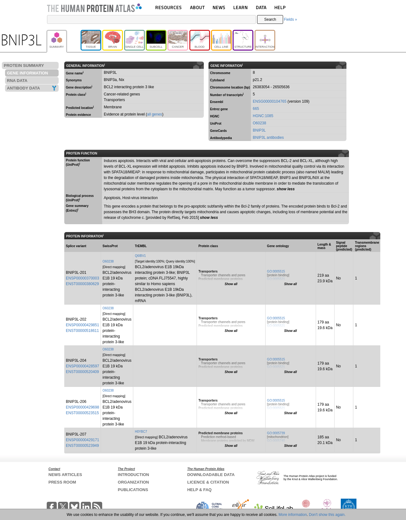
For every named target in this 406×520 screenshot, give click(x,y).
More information (293, 514)
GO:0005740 (276, 440)
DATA (261, 7)
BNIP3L (259, 130)
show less (286, 189)
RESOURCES (168, 7)
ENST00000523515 (82, 413)
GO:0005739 (276, 433)
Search (270, 19)
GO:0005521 (276, 279)
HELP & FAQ (199, 489)
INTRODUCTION (133, 474)
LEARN (240, 7)
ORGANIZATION (133, 482)
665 (256, 108)
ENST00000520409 (82, 372)
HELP (280, 7)
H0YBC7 (141, 431)
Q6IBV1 (140, 255)
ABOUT (197, 7)
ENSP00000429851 (82, 325)
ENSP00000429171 (82, 440)
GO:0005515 (276, 271)
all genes (154, 114)
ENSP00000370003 (82, 278)
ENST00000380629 (82, 284)
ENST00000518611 (82, 330)
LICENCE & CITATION (208, 482)
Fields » (290, 19)
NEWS (219, 7)
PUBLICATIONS (133, 489)
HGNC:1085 (263, 116)
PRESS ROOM (62, 482)
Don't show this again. (327, 514)
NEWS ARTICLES (65, 474)
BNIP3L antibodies (268, 137)
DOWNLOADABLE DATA (211, 474)
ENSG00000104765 (269, 101)
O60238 (259, 123)
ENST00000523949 (82, 445)
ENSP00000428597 (82, 366)
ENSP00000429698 (82, 407)
